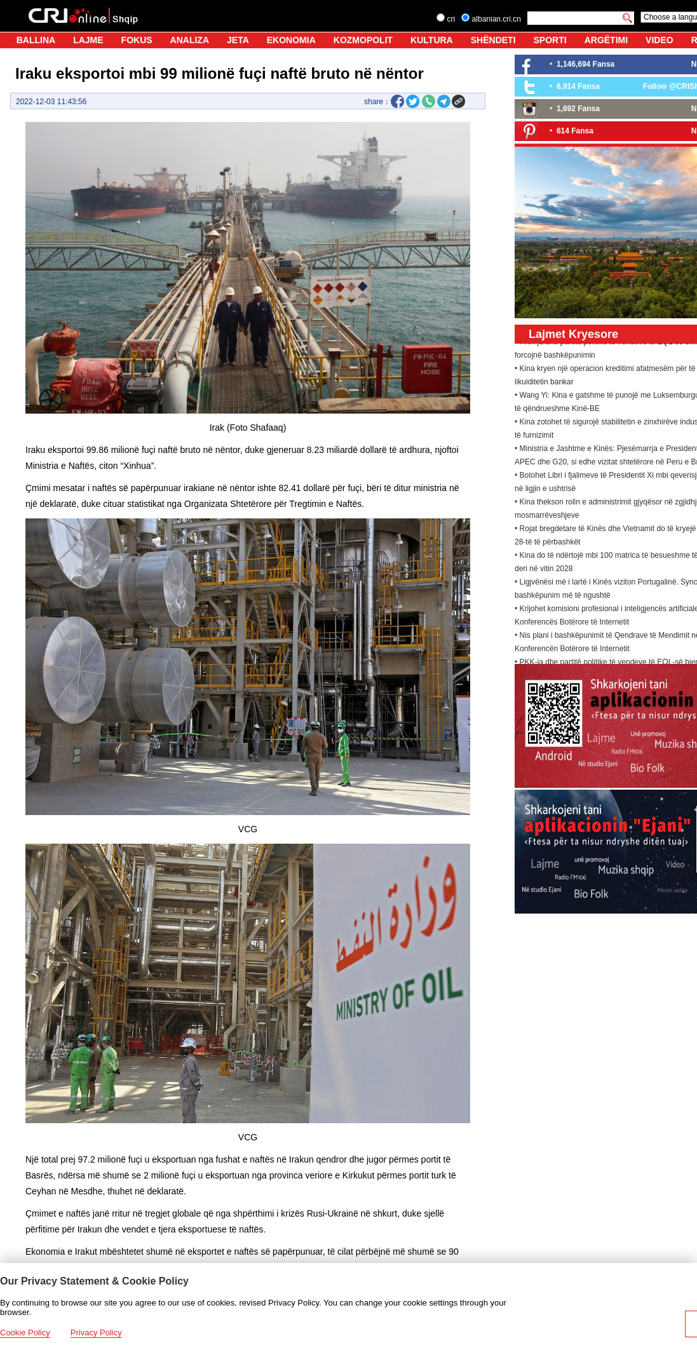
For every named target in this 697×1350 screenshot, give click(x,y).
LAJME (88, 40)
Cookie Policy (25, 1332)
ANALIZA (189, 40)
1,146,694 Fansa (585, 64)
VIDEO (659, 40)
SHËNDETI (493, 40)
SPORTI (550, 40)
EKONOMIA (291, 40)
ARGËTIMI (606, 40)
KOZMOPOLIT (363, 40)
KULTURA (431, 40)
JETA (238, 40)
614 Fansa (575, 130)
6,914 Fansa (578, 86)
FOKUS (136, 40)
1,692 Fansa (578, 108)
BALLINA (36, 40)
